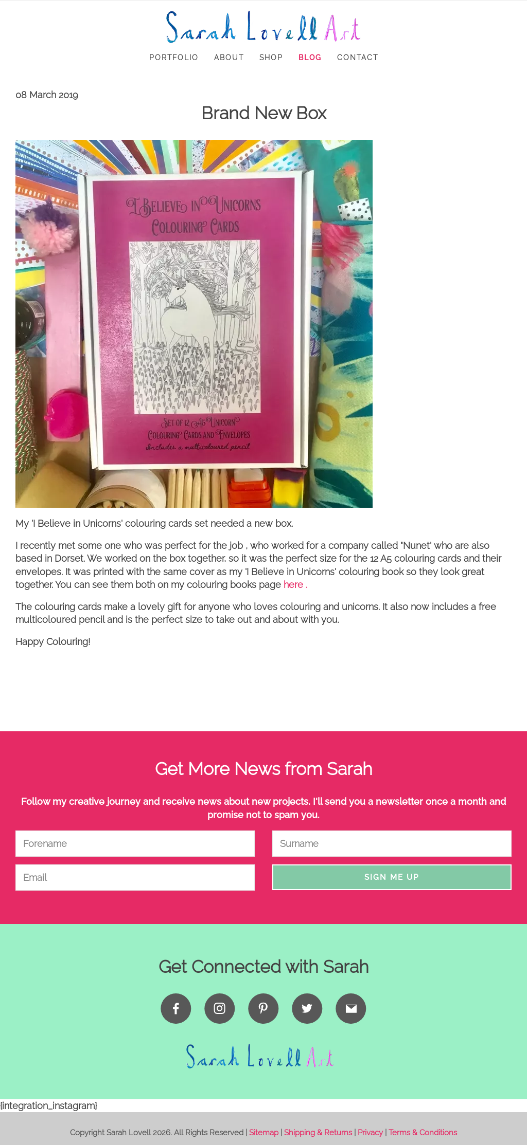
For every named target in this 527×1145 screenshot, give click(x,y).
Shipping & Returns (318, 1132)
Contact (357, 57)
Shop (271, 57)
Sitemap (263, 1132)
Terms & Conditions (423, 1132)
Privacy (370, 1132)
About (229, 57)
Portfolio (174, 57)
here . (295, 584)
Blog (310, 57)
